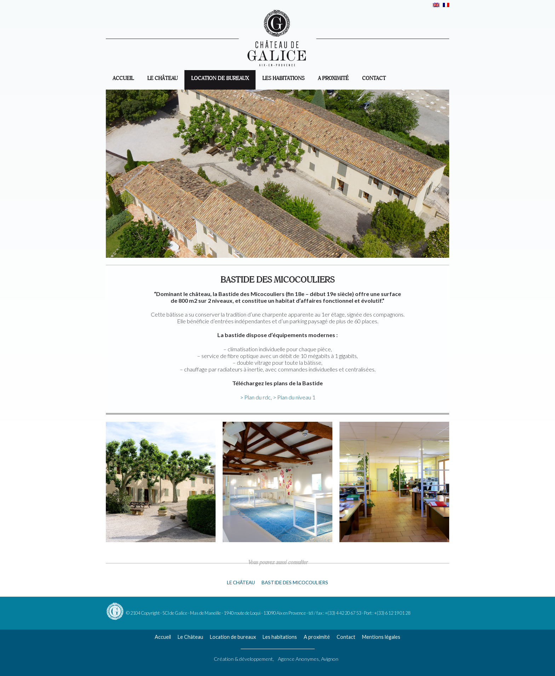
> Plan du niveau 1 (294, 397)
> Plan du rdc (255, 397)
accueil (123, 77)
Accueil (163, 637)
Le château (241, 582)
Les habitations (283, 77)
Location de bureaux (220, 77)
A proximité (333, 77)
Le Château (162, 77)
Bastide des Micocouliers (295, 582)
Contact (374, 77)
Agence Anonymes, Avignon (308, 659)
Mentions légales (381, 637)
